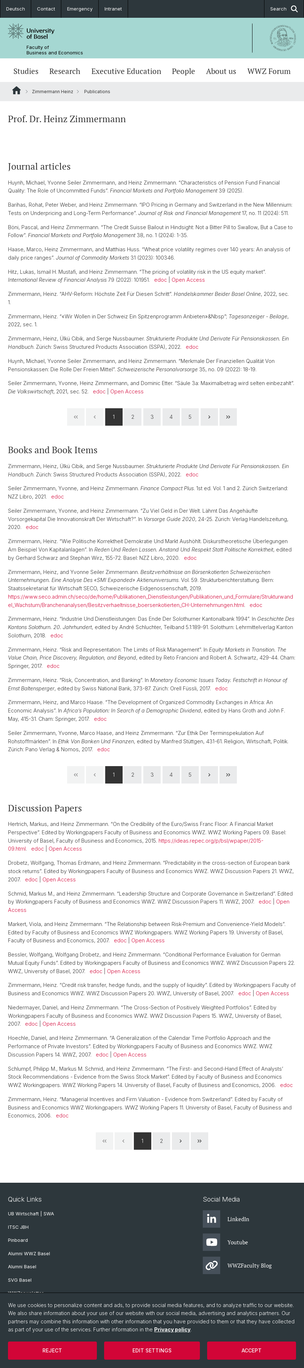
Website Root (16, 90)
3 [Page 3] (152, 416)
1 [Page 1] (114, 416)
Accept (252, 1350)
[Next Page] (209, 417)
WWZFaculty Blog (237, 1265)
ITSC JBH (18, 1227)
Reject (52, 1350)
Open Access (188, 280)
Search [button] (284, 8)
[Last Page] (228, 417)
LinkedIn (226, 1219)
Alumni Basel (22, 1266)
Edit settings (152, 1350)
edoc (160, 280)
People (183, 71)
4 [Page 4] (171, 416)
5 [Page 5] (190, 416)
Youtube (225, 1242)
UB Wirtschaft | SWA (31, 1213)
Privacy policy (172, 1329)
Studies (25, 71)
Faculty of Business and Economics (54, 50)
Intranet (113, 9)
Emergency (80, 9)
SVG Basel (20, 1280)
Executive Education (126, 71)
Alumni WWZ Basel (29, 1253)
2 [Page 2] (132, 416)
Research (64, 71)
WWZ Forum (269, 71)
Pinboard (18, 1240)
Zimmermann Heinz (52, 91)
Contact (46, 9)
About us (221, 71)
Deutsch (15, 9)
